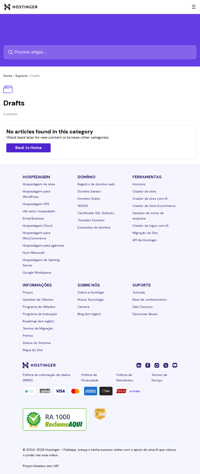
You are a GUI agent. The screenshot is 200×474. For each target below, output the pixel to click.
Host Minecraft (34, 253)
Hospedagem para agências (43, 245)
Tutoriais (139, 292)
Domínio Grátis (89, 199)
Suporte (21, 76)
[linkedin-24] (139, 365)
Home (7, 76)
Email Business (33, 218)
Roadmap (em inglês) (38, 321)
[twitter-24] (166, 365)
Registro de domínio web (96, 184)
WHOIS (83, 206)
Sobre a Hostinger (91, 292)
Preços (28, 292)
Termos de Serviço (159, 377)
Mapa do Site (33, 350)
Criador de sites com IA (150, 199)
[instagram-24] (157, 365)
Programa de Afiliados (39, 307)
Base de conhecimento (150, 300)
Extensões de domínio (94, 227)
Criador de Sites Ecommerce (154, 206)
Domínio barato (89, 191)
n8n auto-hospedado (39, 211)
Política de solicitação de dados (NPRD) (46, 377)
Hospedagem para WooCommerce (36, 235)
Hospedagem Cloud (37, 226)
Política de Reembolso (125, 377)
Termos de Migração (38, 328)
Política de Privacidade (90, 377)
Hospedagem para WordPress (36, 194)
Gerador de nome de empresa (148, 215)
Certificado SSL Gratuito (96, 213)
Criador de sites (144, 191)
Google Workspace (37, 272)
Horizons (139, 184)
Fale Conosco (143, 307)
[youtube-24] (175, 365)
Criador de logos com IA (151, 226)
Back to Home (28, 147)
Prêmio (28, 336)
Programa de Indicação (40, 314)
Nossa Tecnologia (90, 300)
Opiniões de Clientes (38, 300)
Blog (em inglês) (89, 314)
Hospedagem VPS (36, 204)
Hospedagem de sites (39, 184)
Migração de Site (145, 233)
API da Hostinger (145, 240)
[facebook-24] (148, 365)
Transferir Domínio (91, 220)
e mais (135, 391)
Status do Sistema (37, 343)
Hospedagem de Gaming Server (41, 262)
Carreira (83, 307)
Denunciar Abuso (145, 314)
